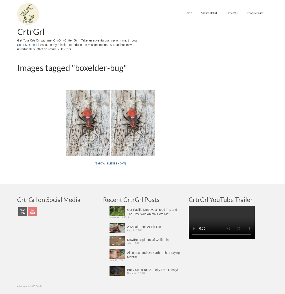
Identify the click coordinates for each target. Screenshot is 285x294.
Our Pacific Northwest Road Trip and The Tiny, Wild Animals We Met (152, 212)
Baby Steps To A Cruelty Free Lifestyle (153, 270)
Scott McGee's (27, 45)
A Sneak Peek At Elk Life (144, 227)
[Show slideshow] (110, 163)
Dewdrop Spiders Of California (148, 240)
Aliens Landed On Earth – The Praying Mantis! (153, 255)
